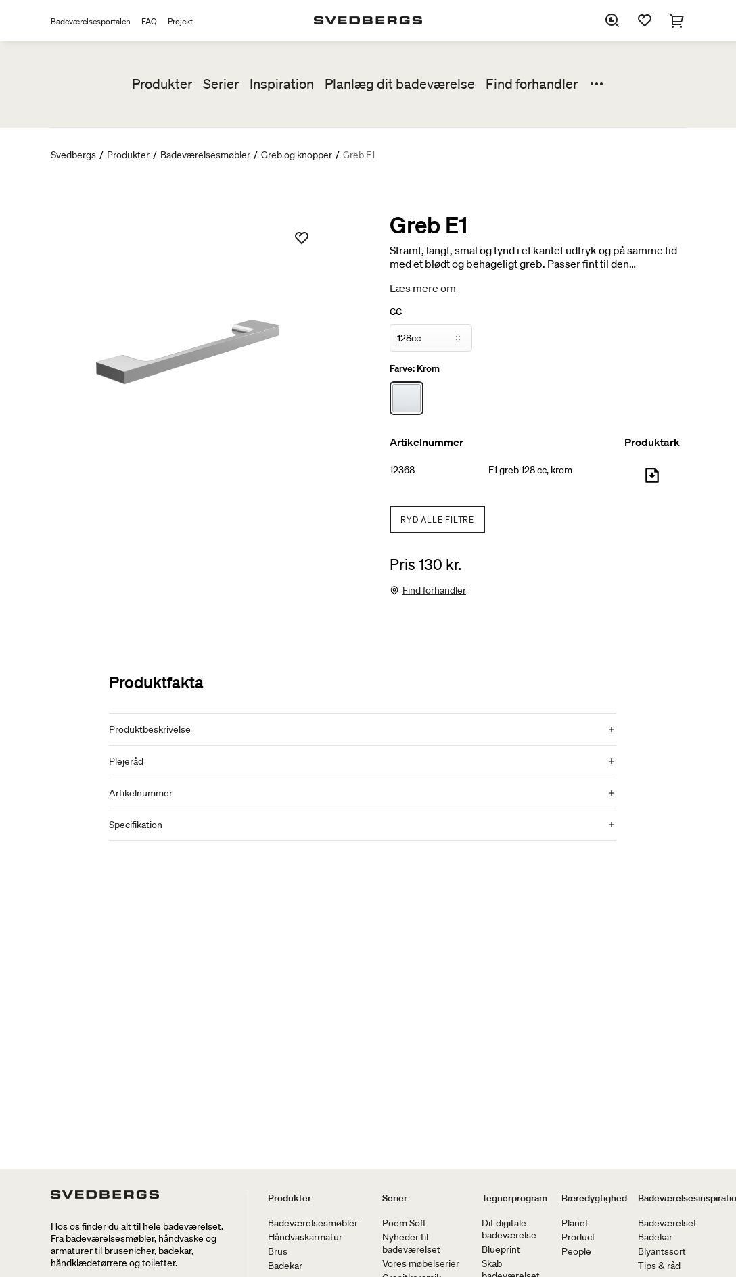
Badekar (285, 1265)
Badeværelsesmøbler (205, 155)
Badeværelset (667, 1223)
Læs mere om (423, 288)
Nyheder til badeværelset (411, 1243)
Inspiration (282, 84)
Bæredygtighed (594, 1198)
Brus (278, 1251)
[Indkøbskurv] (677, 20)
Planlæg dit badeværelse (400, 84)
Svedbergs (73, 155)
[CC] (431, 338)
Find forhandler (532, 84)
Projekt (180, 21)
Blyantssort (662, 1251)
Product (578, 1237)
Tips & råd (659, 1265)
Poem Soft (404, 1223)
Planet (575, 1223)
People (576, 1251)
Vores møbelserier (420, 1263)
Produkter (162, 84)
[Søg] (612, 20)
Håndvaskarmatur (305, 1237)
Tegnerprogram (514, 1198)
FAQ (149, 21)
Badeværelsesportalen (91, 21)
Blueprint (501, 1249)
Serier (221, 84)
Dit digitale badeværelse (509, 1229)
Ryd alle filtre (437, 519)
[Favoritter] (645, 20)
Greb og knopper (296, 155)
